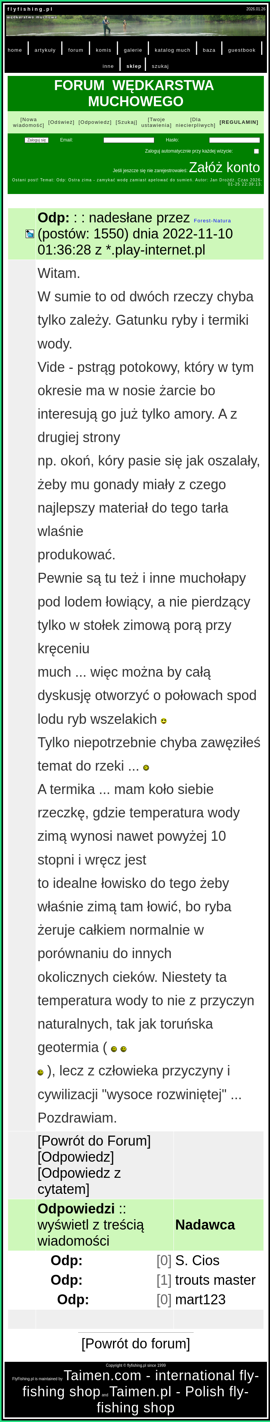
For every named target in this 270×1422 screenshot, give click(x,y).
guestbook (242, 50)
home (15, 50)
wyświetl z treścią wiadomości (91, 1233)
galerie (133, 50)
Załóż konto (224, 167)
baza (209, 50)
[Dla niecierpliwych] (196, 122)
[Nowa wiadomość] (28, 122)
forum (75, 50)
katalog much (172, 50)
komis (103, 50)
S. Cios (197, 1260)
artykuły (45, 50)
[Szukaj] (126, 122)
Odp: (67, 1260)
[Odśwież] (61, 122)
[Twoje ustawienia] (156, 122)
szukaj (160, 66)
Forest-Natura (212, 221)
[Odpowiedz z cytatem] (79, 1181)
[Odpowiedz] (95, 122)
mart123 (200, 1299)
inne (108, 66)
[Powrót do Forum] (94, 1141)
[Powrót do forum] (136, 1343)
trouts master (215, 1280)
